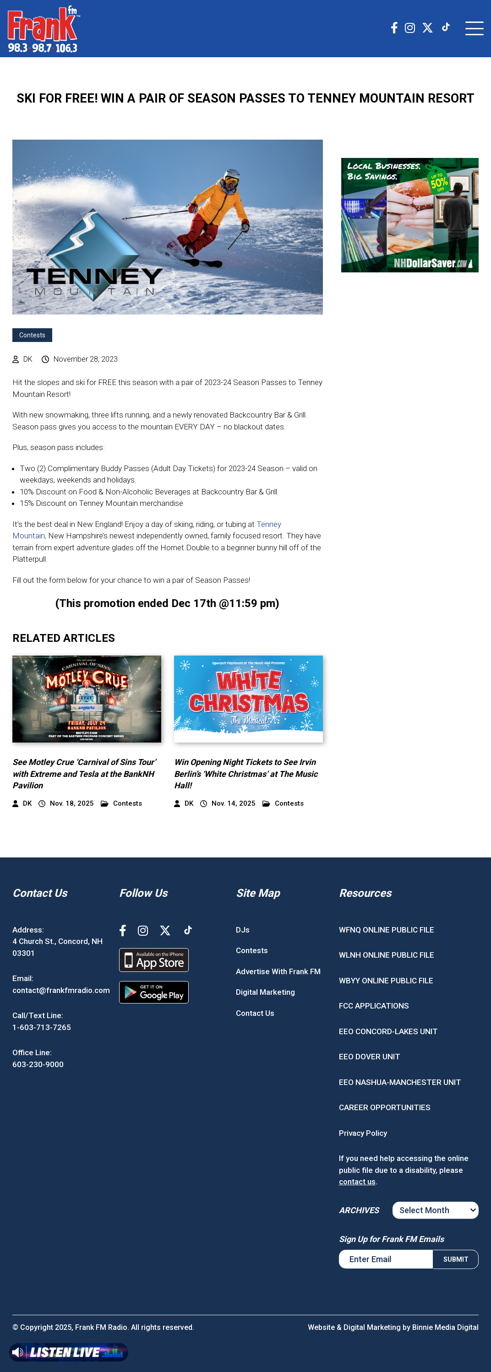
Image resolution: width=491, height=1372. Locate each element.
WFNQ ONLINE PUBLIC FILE (386, 929)
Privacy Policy (363, 1133)
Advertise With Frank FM (278, 971)
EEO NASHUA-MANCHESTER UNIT (400, 1082)
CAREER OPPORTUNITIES (385, 1107)
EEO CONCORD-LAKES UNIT (388, 1031)
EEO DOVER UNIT (369, 1056)
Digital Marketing (265, 992)
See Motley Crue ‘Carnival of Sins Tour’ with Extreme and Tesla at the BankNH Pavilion (84, 773)
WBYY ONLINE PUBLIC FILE (386, 980)
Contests (32, 335)
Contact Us (255, 1013)
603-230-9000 (38, 1064)
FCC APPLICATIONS (374, 1005)
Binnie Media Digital (445, 1327)
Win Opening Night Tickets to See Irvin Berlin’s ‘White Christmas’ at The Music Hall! (245, 773)
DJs (243, 929)
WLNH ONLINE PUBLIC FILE (386, 955)
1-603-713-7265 (41, 1027)
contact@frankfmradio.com (61, 990)
